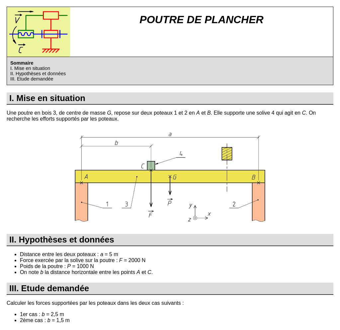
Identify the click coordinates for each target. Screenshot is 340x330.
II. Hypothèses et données (38, 73)
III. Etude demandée (31, 79)
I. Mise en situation (30, 68)
